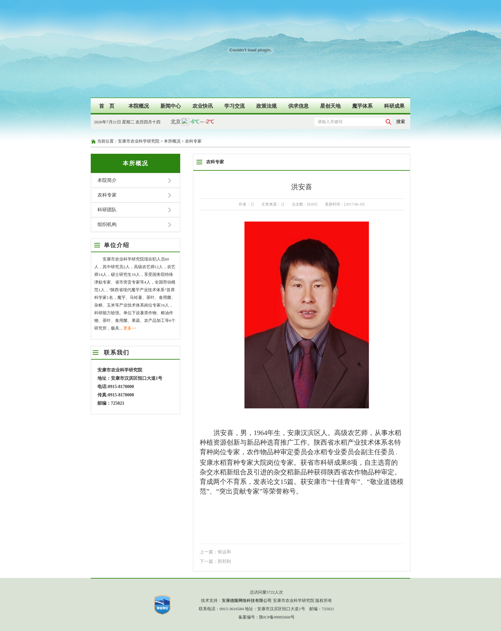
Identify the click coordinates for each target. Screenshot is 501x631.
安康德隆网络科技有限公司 (247, 600)
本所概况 (172, 141)
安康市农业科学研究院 (138, 141)
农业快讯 (202, 106)
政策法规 (266, 106)
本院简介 (107, 180)
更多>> (129, 328)
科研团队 (107, 209)
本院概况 (138, 106)
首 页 (106, 106)
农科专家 (193, 141)
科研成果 (394, 106)
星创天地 (330, 106)
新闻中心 (170, 106)
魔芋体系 (362, 106)
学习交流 (234, 106)
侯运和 (224, 551)
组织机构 (107, 224)
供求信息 (298, 106)
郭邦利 (224, 561)
